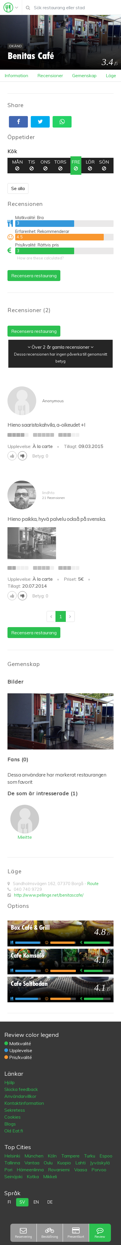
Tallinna (12, 1163)
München (34, 1156)
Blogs (10, 1124)
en (36, 1202)
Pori (9, 1169)
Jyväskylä (100, 1163)
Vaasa (81, 1169)
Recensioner (50, 75)
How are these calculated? (40, 258)
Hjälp (9, 1082)
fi (9, 1202)
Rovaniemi (59, 1169)
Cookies (12, 1117)
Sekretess (14, 1110)
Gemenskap (84, 75)
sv (22, 1202)
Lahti (81, 1163)
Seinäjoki (14, 1176)
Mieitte (25, 837)
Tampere (71, 1156)
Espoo (105, 1156)
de (50, 1202)
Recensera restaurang (34, 275)
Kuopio (64, 1163)
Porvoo (98, 1169)
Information (16, 75)
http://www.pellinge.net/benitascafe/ (48, 895)
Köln (53, 1156)
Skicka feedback (21, 1089)
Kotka (33, 1176)
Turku (90, 1156)
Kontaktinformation (24, 1103)
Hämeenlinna (31, 1169)
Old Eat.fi (13, 1131)
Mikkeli (50, 1176)
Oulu (49, 1163)
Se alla (18, 188)
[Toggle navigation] (11, 7)
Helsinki (12, 1156)
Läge (111, 75)
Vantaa (32, 1163)
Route (93, 883)
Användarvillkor (20, 1096)
